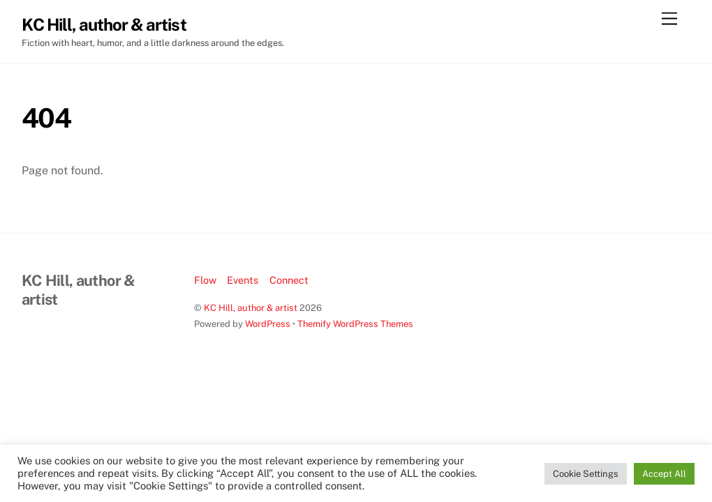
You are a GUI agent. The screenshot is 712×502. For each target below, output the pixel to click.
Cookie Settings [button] (585, 474)
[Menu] (669, 19)
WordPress (267, 324)
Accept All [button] (664, 474)
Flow (205, 280)
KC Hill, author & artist (250, 308)
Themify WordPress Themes (355, 324)
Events (242, 280)
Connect (289, 280)
